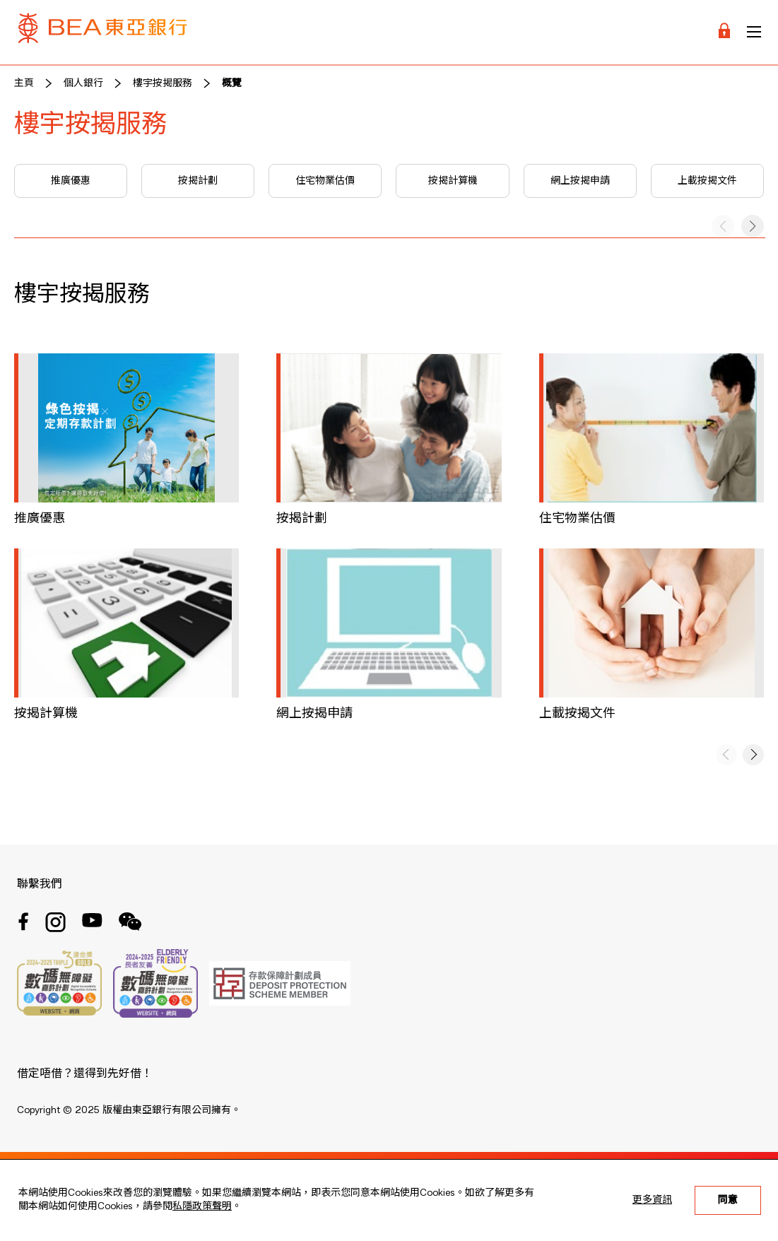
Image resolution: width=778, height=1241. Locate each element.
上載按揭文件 (707, 181)
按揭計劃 (198, 181)
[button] (752, 226)
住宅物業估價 (325, 181)
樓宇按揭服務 (162, 83)
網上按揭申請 (580, 181)
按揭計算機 (453, 181)
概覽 (232, 83)
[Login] (724, 32)
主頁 (24, 83)
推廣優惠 (70, 181)
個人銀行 (83, 83)
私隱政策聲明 (202, 1206)
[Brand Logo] (102, 32)
